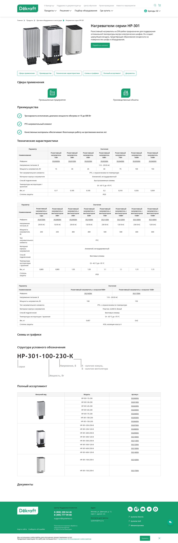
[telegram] (149, 509)
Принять (145, 538)
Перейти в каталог (100, 45)
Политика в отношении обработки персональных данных (65, 526)
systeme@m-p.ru (97, 521)
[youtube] (136, 509)
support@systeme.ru (63, 518)
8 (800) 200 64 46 (63, 512)
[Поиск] (155, 5)
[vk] (130, 509)
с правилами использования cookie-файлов (74, 539)
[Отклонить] (159, 538)
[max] (155, 509)
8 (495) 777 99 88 (63, 514)
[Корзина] (159, 5)
